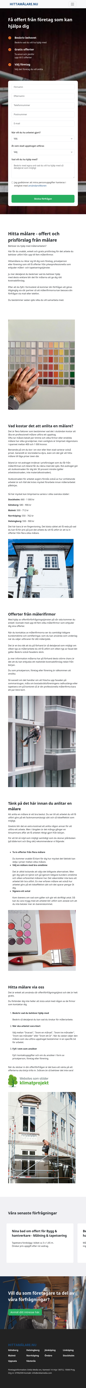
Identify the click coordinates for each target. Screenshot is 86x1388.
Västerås (31, 1360)
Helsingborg (32, 1350)
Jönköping (50, 1350)
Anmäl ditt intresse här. (25, 1312)
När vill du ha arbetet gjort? (26, 132)
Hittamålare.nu (24, 4)
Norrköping (32, 1355)
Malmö (12, 1355)
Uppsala (12, 1360)
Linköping (68, 1350)
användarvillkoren (37, 185)
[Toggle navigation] (72, 4)
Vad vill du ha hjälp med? (24, 159)
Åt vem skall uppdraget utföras (27, 145)
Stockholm (68, 1355)
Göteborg (13, 1350)
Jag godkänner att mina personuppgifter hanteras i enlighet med (38, 184)
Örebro (48, 1355)
